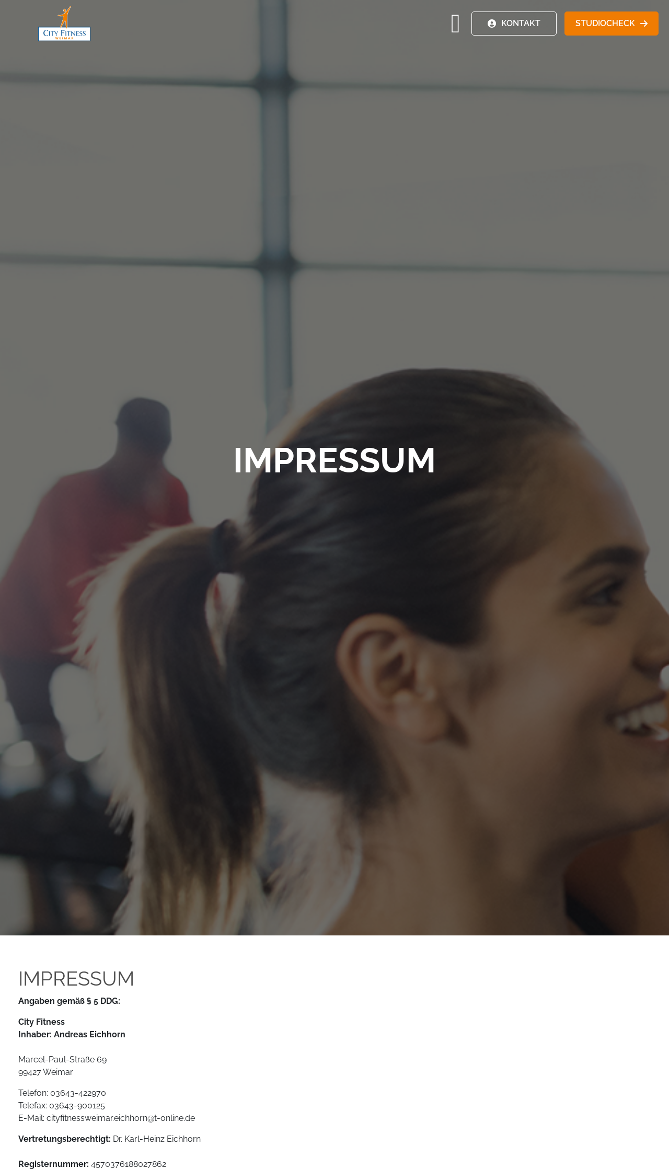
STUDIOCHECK (605, 23)
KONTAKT (520, 23)
